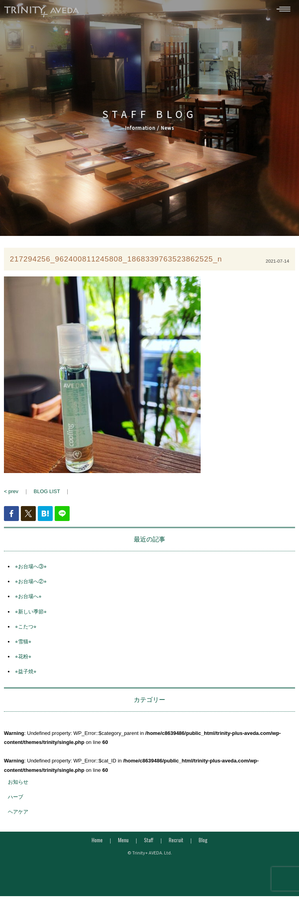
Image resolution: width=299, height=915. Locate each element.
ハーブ (15, 800)
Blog (203, 843)
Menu (123, 843)
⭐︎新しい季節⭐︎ (31, 615)
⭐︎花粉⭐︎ (23, 660)
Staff (148, 843)
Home (97, 843)
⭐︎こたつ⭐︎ (26, 630)
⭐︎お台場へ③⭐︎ (31, 570)
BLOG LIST (47, 495)
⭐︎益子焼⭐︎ (26, 675)
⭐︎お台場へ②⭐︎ (31, 585)
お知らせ (18, 785)
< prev (11, 495)
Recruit (176, 843)
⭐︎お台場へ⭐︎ (28, 600)
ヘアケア (18, 816)
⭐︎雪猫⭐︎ (23, 645)
